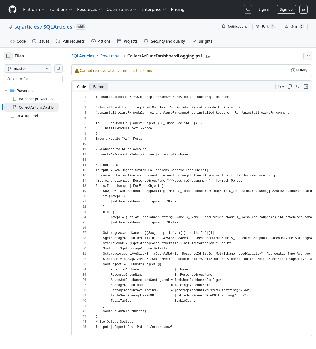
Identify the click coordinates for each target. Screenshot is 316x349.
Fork (265, 26)
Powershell (127, 56)
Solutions (61, 9)
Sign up (286, 9)
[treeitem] (39, 107)
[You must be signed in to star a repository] (294, 26)
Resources (89, 9)
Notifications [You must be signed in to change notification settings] (234, 26)
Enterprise (154, 9)
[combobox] (44, 79)
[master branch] (36, 68)
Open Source (122, 9)
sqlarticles (27, 26)
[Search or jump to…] (248, 9)
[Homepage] (12, 9)
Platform (34, 9)
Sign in (264, 9)
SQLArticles (57, 26)
